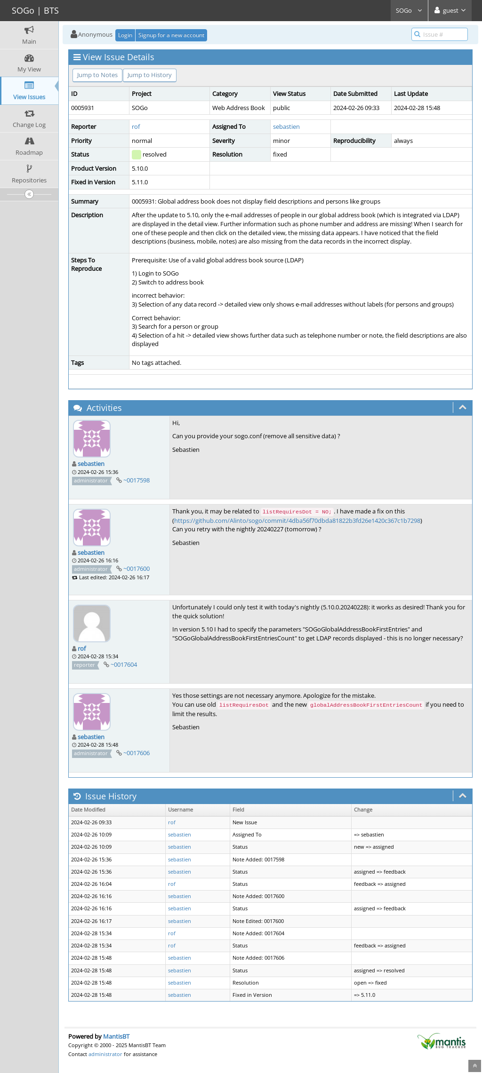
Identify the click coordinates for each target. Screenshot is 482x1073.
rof (136, 126)
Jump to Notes (97, 75)
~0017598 (136, 480)
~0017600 (136, 568)
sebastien (286, 126)
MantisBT (116, 1036)
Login (125, 35)
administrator (105, 1053)
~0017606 (136, 753)
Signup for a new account (171, 35)
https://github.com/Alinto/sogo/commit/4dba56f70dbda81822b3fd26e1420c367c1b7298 (297, 520)
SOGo (409, 10)
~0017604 (124, 664)
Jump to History (150, 75)
